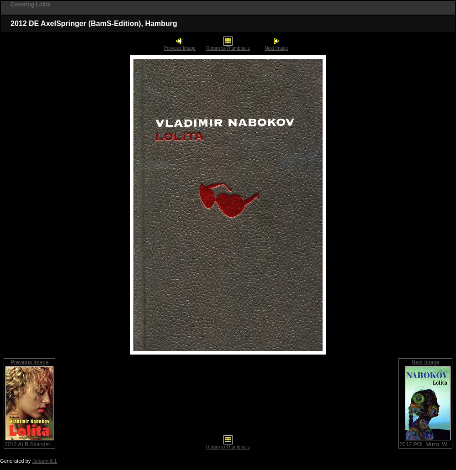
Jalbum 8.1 (44, 461)
